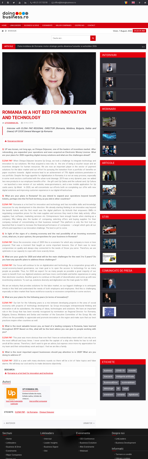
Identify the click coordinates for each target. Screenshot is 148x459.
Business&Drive (111, 382)
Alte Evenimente (87, 447)
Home (4, 25)
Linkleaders (15, 25)
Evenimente (47, 25)
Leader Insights (51, 443)
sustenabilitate (128, 382)
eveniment (108, 394)
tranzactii (108, 376)
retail (125, 388)
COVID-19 (120, 371)
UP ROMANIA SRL (12, 123)
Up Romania (32, 412)
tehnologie (108, 388)
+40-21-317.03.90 (38, 2)
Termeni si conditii (124, 454)
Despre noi (79, 25)
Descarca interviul (15, 141)
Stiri (45, 451)
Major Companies (64, 25)
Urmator (88, 423)
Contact (91, 25)
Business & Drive (31, 25)
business (108, 371)
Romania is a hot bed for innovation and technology (30, 373)
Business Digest (51, 447)
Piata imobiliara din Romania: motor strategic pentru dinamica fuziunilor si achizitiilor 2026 (57, 46)
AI (118, 388)
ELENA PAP (20, 412)
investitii (132, 371)
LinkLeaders (121, 439)
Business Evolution (88, 443)
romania (121, 394)
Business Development (126, 443)
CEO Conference (87, 439)
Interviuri (12, 31)
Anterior (9, 423)
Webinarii (84, 451)
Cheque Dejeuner (46, 412)
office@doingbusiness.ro (64, 2)
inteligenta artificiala (125, 376)
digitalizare (133, 394)
